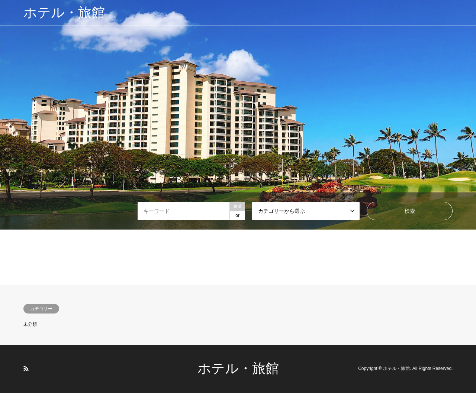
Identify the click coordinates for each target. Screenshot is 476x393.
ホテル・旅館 (238, 368)
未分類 (30, 324)
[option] (238, 115)
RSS (26, 368)
